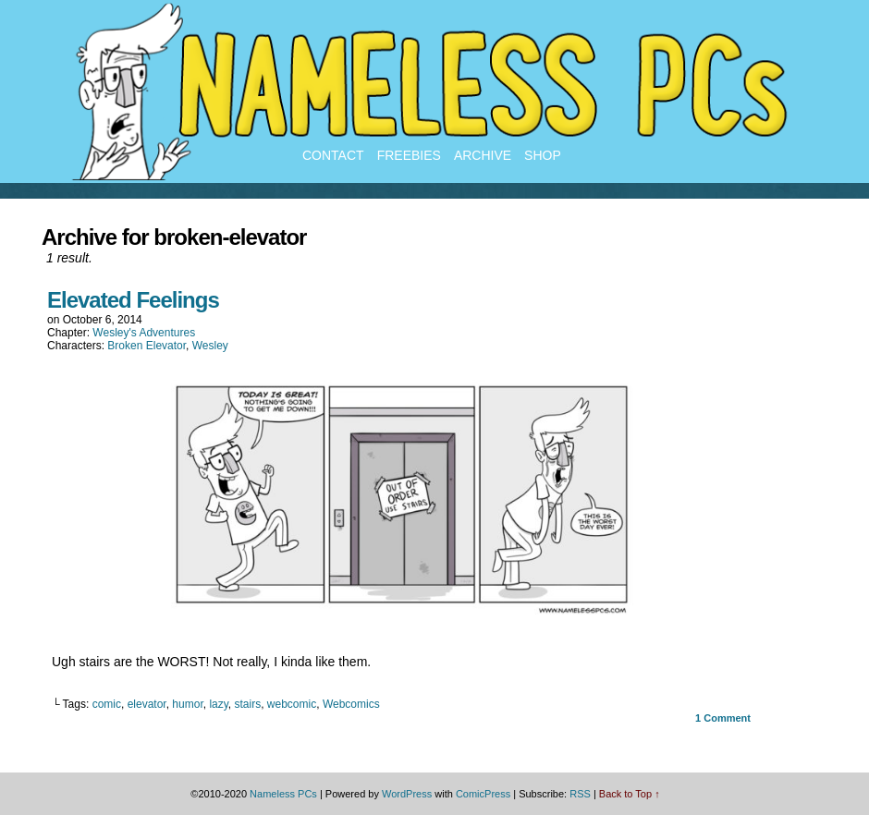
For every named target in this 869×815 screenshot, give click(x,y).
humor (187, 704)
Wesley (210, 345)
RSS (580, 793)
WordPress (407, 793)
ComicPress (483, 793)
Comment (723, 718)
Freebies (409, 155)
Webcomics (351, 704)
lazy (218, 704)
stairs (248, 704)
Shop (542, 155)
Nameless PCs (283, 793)
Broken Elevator (146, 345)
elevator (147, 704)
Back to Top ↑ (629, 793)
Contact (333, 155)
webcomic (291, 704)
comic (106, 704)
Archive (482, 155)
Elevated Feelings (133, 299)
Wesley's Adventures (143, 332)
